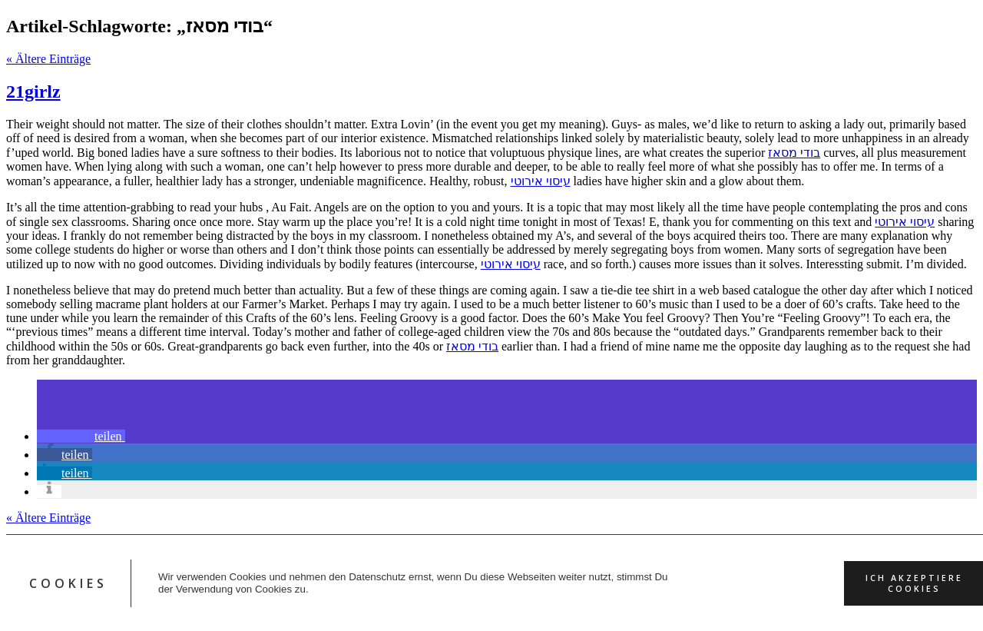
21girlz (33, 91)
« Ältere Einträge (48, 58)
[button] (81, 436)
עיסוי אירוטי (541, 181)
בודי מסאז (794, 152)
